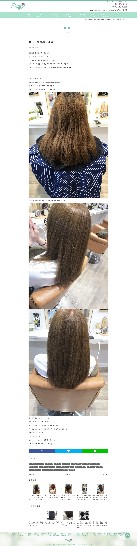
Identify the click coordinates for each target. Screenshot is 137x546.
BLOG (93, 15)
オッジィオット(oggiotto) (36, 464)
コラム (78, 464)
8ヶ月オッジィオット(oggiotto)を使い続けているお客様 (68, 524)
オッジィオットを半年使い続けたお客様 (52, 523)
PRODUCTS (101, 534)
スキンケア (85, 464)
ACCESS (81, 15)
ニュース (52, 467)
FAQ (77, 534)
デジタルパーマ (33, 467)
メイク (39, 470)
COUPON (121, 534)
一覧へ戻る (68, 475)
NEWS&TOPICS (112, 534)
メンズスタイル (46, 470)
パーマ (72, 467)
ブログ (77, 467)
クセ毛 (73, 464)
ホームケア (32, 470)
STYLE (93, 534)
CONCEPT (54, 15)
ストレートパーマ (95, 464)
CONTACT (106, 15)
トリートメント (43, 467)
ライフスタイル (57, 470)
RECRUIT (85, 534)
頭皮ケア (65, 470)
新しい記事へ (105, 474)
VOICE (63, 534)
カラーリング (45, 47)
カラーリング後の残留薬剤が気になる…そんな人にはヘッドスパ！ (36, 524)
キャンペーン (66, 464)
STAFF (70, 534)
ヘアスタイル (91, 467)
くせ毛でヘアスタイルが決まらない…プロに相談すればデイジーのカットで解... (84, 524)
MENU (68, 15)
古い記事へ (32, 474)
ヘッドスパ (100, 467)
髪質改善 (72, 470)
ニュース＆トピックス (62, 467)
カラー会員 (58, 464)
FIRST (40, 15)
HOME (29, 15)
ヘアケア (83, 467)
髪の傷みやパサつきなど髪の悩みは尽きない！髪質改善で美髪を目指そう (100, 524)
